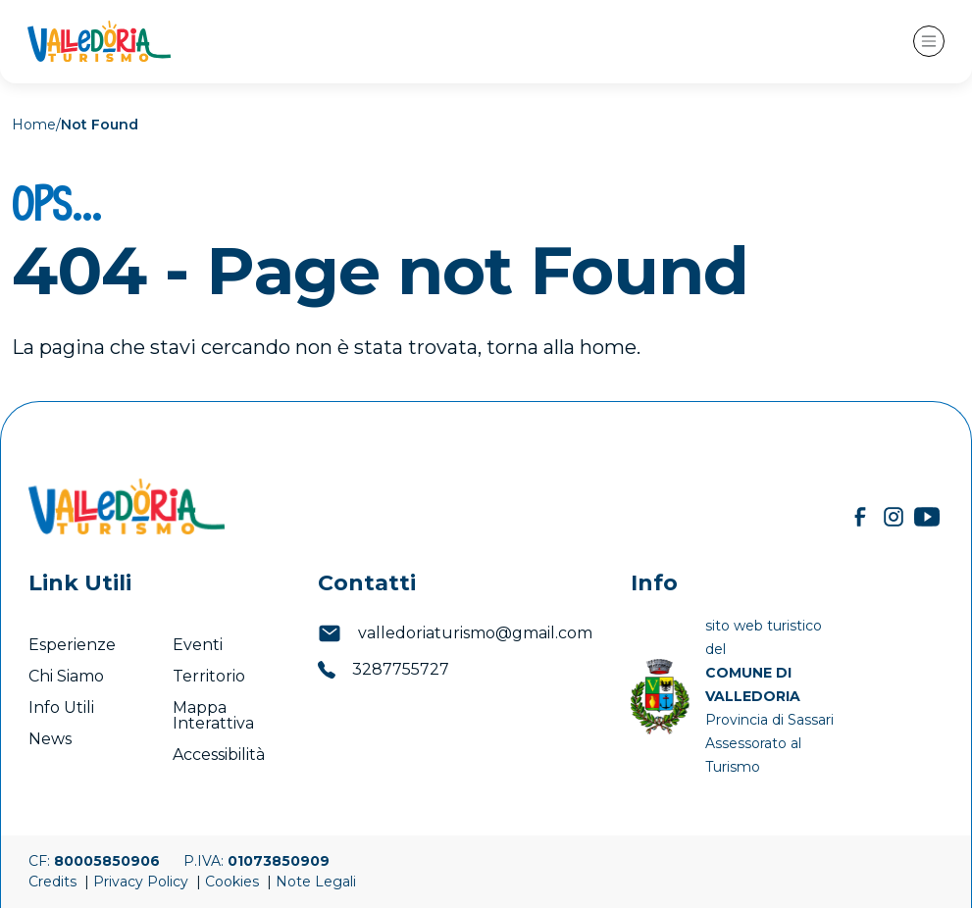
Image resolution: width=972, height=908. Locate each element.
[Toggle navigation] (929, 41)
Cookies (234, 881)
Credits (54, 881)
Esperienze (72, 644)
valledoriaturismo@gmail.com (455, 633)
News (52, 739)
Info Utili (61, 707)
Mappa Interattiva (213, 715)
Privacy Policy (142, 881)
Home (34, 124)
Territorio (209, 676)
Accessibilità (221, 754)
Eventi (200, 644)
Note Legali (316, 881)
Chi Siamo (66, 676)
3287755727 (383, 669)
